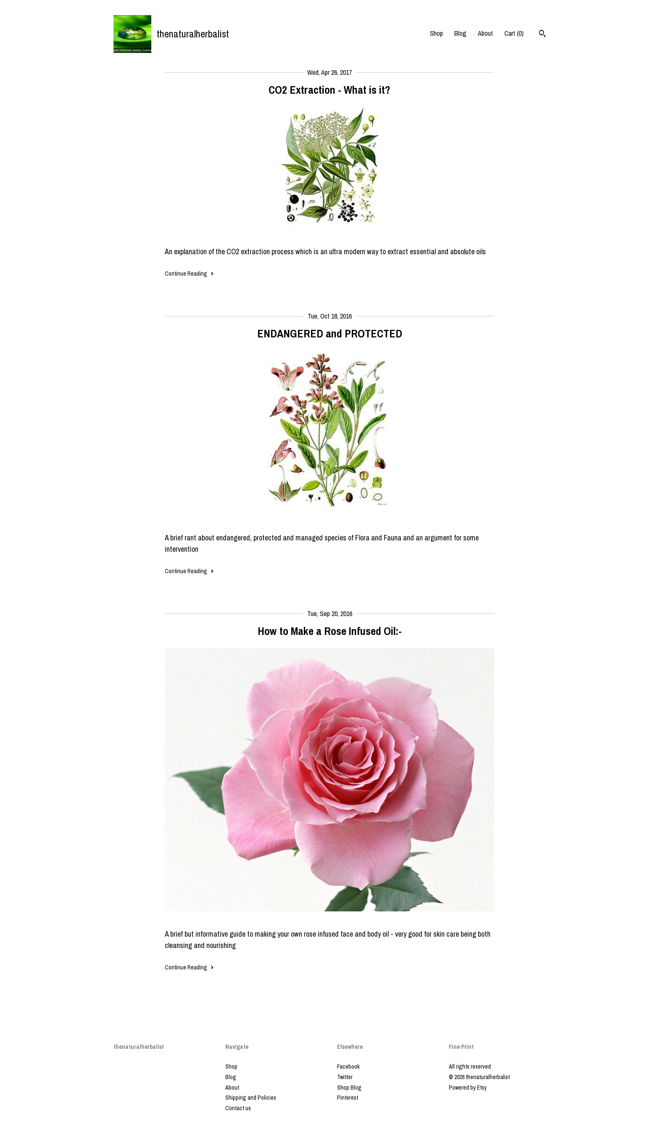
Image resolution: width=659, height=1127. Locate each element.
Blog (460, 33)
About (485, 33)
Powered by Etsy (468, 1087)
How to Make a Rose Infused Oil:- (330, 631)
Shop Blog (349, 1087)
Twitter (345, 1077)
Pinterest (347, 1097)
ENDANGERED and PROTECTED (329, 333)
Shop (436, 33)
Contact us (238, 1108)
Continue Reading (189, 273)
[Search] (542, 34)
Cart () (514, 33)
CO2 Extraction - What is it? (329, 89)
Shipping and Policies (250, 1097)
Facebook (348, 1066)
